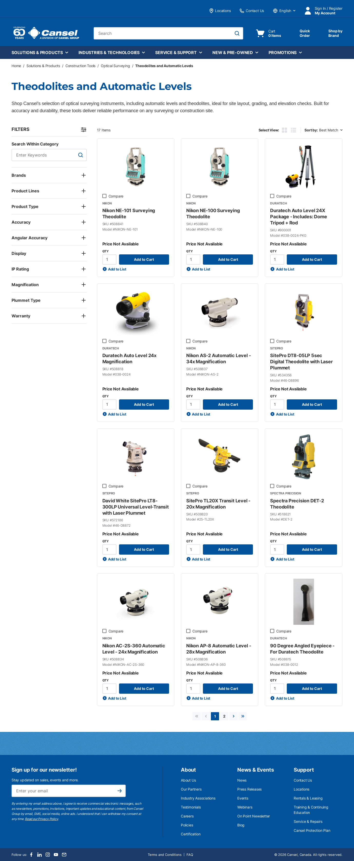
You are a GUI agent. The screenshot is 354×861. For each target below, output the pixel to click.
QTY (105, 251)
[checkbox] (104, 196)
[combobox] (168, 33)
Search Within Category (35, 144)
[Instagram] (47, 855)
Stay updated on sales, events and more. (45, 780)
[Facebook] (31, 855)
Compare (116, 196)
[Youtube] (55, 855)
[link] (196, 716)
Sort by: (311, 130)
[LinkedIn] (39, 855)
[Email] (64, 855)
